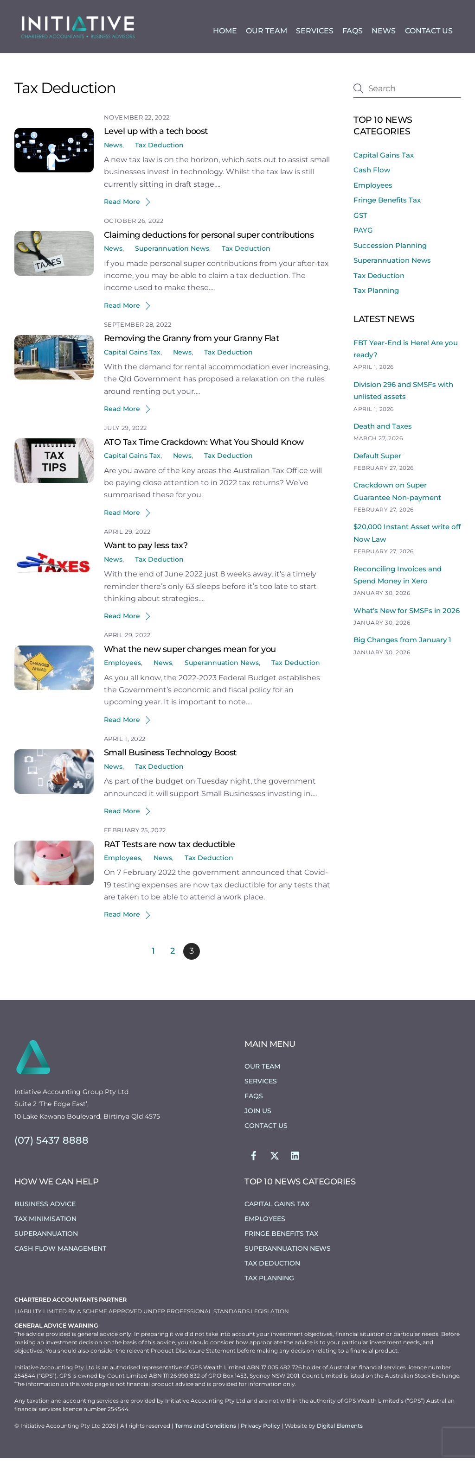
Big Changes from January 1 (402, 643)
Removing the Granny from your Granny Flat (191, 342)
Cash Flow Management (60, 1252)
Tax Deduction (159, 149)
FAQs (352, 31)
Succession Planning (390, 249)
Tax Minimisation (45, 1222)
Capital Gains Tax (132, 356)
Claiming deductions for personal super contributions (209, 239)
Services (315, 31)
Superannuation (46, 1237)
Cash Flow (371, 174)
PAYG (363, 234)
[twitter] (274, 1158)
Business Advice (45, 1208)
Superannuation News (172, 252)
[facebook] (253, 1158)
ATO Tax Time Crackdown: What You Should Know (204, 446)
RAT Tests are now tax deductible (169, 847)
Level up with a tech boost (156, 135)
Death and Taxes (382, 430)
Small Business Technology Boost (170, 756)
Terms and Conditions (206, 1429)
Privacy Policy (261, 1429)
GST (360, 219)
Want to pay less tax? (145, 549)
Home (225, 31)
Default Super (377, 459)
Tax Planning (376, 294)
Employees (122, 667)
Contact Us (429, 31)
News (384, 31)
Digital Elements (340, 1429)
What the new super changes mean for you (190, 653)
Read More (122, 206)
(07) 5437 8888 (51, 1144)
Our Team (266, 31)
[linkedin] (295, 1158)
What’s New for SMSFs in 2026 (406, 614)
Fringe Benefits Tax (387, 204)
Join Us (257, 1114)
